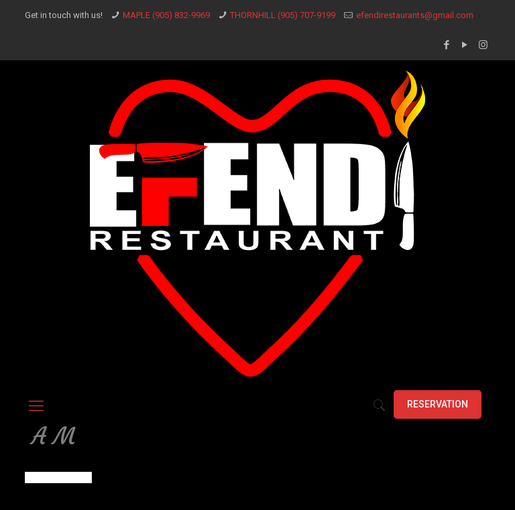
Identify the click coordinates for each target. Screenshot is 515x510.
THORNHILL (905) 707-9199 (282, 15)
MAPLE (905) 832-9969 (166, 15)
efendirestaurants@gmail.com (414, 15)
